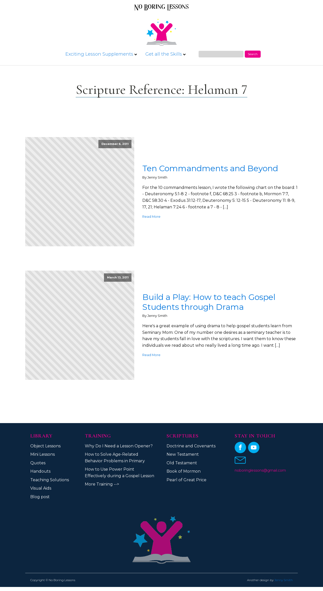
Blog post (40, 496)
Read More (151, 216)
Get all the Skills (165, 54)
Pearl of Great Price (186, 479)
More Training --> (102, 484)
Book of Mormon (184, 471)
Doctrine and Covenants (191, 446)
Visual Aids (40, 488)
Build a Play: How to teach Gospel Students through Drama (208, 302)
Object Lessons (45, 446)
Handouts (40, 471)
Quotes (37, 463)
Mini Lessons (42, 454)
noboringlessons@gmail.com (260, 470)
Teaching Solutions (49, 479)
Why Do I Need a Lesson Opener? (119, 446)
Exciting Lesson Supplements (101, 54)
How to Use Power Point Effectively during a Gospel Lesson (119, 472)
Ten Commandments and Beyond (210, 168)
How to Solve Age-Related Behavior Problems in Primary (115, 457)
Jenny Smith (283, 580)
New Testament (183, 454)
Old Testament (182, 463)
